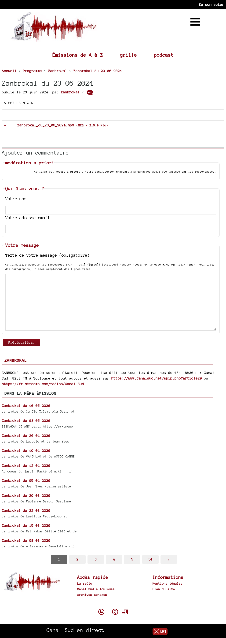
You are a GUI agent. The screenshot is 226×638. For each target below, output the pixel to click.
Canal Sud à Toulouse (96, 589)
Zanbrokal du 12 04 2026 (26, 466)
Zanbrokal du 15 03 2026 (26, 525)
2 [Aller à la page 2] (77, 559)
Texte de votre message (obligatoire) (47, 255)
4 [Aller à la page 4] (114, 559)
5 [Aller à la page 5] (132, 559)
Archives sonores (92, 595)
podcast (164, 55)
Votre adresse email (27, 217)
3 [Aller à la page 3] (96, 559)
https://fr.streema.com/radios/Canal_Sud (43, 384)
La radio (84, 583)
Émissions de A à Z (77, 55)
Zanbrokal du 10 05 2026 (26, 406)
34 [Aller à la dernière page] (150, 559)
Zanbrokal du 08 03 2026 (26, 540)
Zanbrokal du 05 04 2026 (26, 481)
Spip (113, 603)
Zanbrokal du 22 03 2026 (26, 511)
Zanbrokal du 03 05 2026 (26, 421)
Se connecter (211, 5)
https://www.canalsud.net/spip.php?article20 (156, 378)
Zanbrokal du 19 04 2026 (26, 451)
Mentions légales (167, 583)
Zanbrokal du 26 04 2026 (26, 436)
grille (128, 55)
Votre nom (15, 198)
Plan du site (164, 589)
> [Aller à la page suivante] (169, 559)
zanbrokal (70, 92)
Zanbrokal (15, 360)
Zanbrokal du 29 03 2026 (26, 496)
